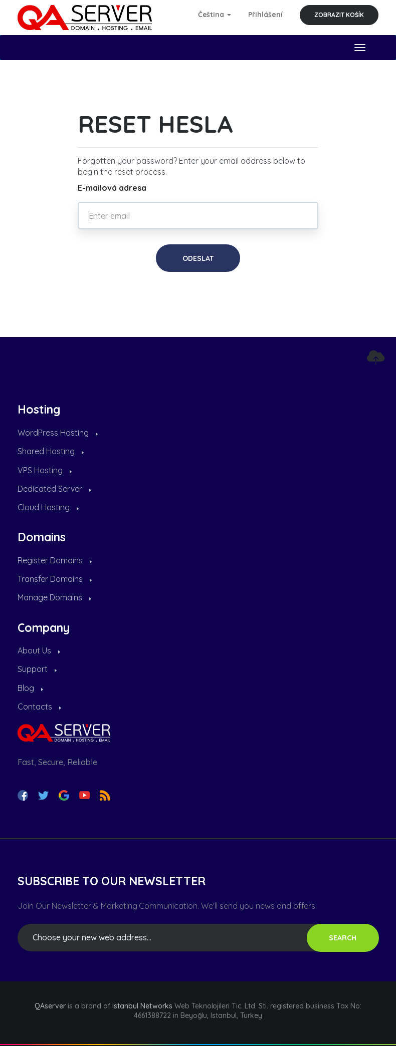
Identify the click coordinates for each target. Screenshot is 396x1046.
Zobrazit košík (339, 15)
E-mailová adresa (112, 188)
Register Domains (55, 560)
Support (37, 669)
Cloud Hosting (48, 507)
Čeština (215, 14)
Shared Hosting (51, 451)
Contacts (39, 707)
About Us (39, 650)
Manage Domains (54, 597)
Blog (30, 688)
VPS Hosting (45, 470)
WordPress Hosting (58, 433)
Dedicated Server (54, 489)
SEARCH (342, 937)
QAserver (50, 1005)
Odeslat (198, 258)
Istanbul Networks (142, 1005)
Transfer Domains (55, 579)
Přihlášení (265, 14)
